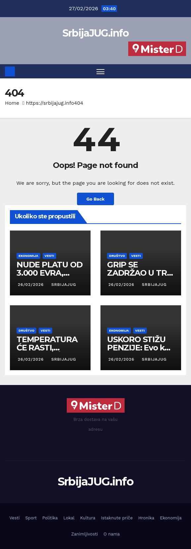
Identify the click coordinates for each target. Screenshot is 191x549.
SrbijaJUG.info (95, 33)
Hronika (146, 517)
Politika (50, 517)
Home (12, 103)
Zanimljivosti (84, 534)
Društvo (117, 256)
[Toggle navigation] (100, 71)
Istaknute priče (117, 517)
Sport (31, 517)
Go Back (95, 199)
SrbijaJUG (63, 284)
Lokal (69, 517)
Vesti (49, 256)
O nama (111, 534)
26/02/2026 (31, 284)
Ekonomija (28, 256)
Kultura (88, 517)
